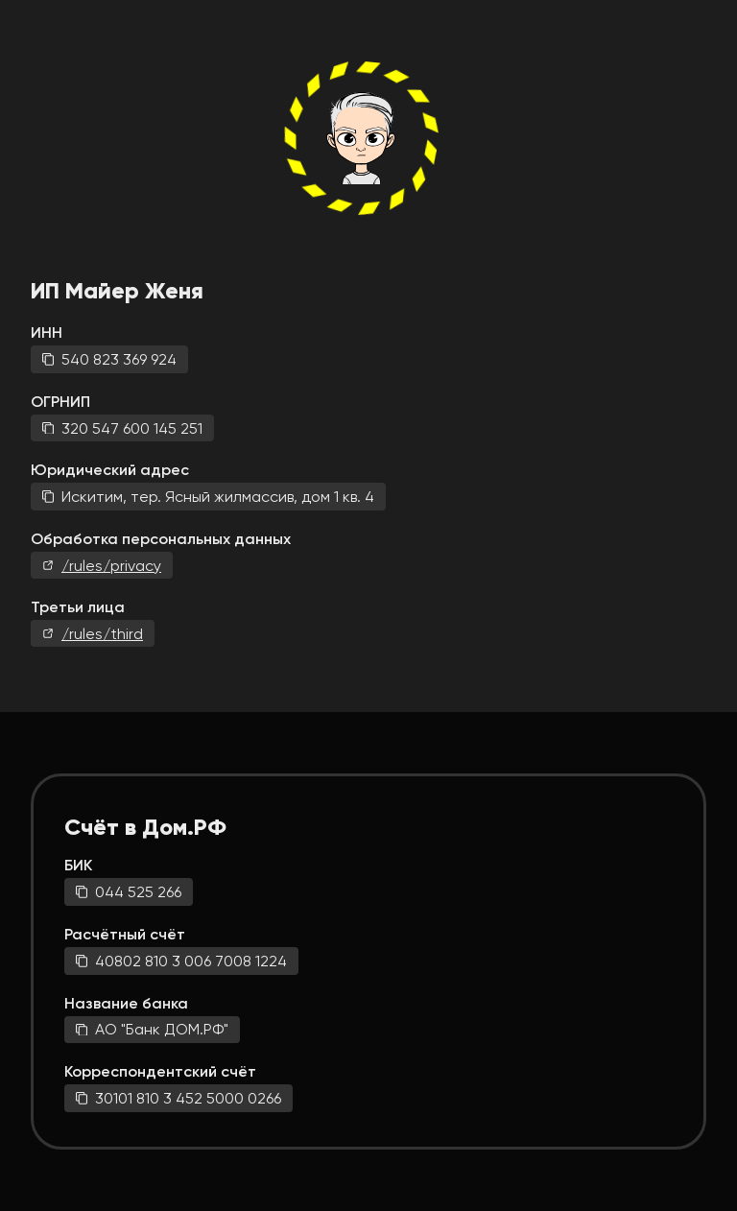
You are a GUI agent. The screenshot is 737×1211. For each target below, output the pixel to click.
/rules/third (102, 634)
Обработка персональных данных (161, 539)
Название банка (126, 1003)
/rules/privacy (111, 566)
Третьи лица (78, 607)
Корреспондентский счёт (160, 1071)
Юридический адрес (110, 470)
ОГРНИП (60, 401)
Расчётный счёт (124, 934)
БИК (78, 865)
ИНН (46, 332)
